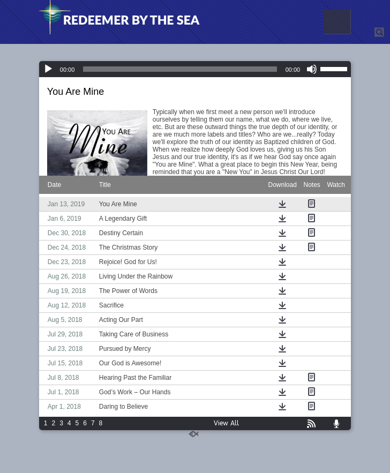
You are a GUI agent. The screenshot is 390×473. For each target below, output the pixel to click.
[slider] (179, 69)
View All (226, 423)
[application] (195, 69)
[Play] (48, 69)
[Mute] (311, 69)
